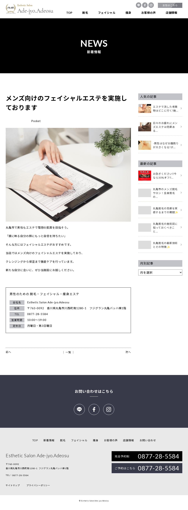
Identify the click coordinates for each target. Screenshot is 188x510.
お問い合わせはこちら (94, 391)
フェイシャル (106, 12)
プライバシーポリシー (38, 489)
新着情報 (49, 444)
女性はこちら (170, 5)
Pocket (36, 121)
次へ (128, 352)
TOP (69, 12)
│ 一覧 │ (68, 352)
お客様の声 (148, 12)
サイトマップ (13, 489)
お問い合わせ (148, 444)
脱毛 (85, 12)
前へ (8, 352)
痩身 (128, 12)
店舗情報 (171, 12)
